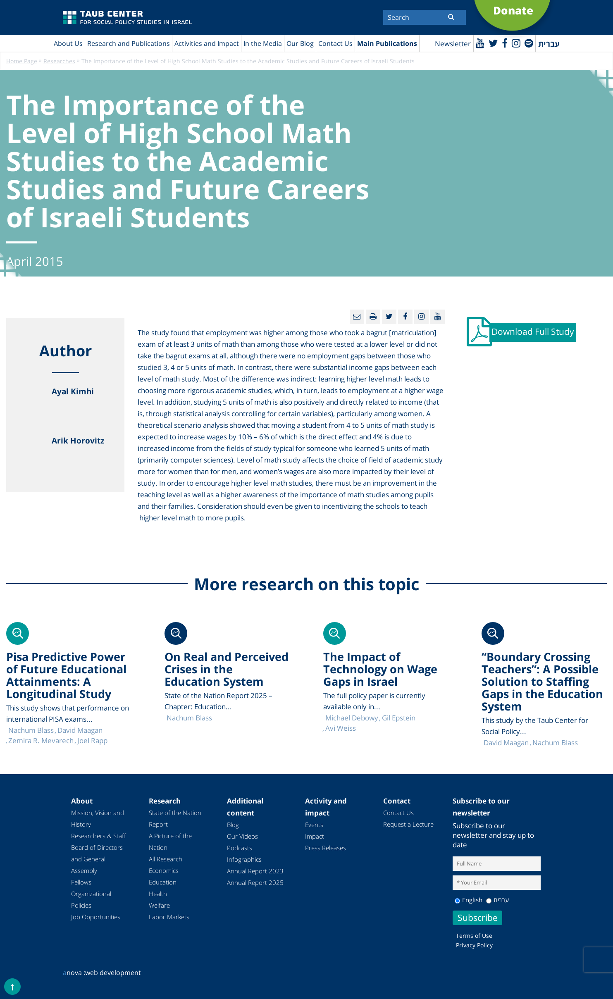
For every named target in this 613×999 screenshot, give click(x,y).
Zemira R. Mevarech (41, 740)
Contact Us (335, 43)
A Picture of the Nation (170, 841)
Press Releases (325, 848)
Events (314, 824)
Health (158, 893)
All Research (165, 859)
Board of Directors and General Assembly (97, 859)
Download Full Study (532, 331)
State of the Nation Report (175, 818)
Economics (164, 870)
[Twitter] (493, 43)
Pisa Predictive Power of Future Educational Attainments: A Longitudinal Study (66, 675)
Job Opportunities (95, 917)
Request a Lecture (408, 824)
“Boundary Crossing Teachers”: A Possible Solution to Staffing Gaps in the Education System (542, 681)
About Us (68, 43)
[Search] (424, 17)
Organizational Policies (91, 899)
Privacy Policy (474, 945)
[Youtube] (480, 43)
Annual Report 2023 (255, 871)
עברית (497, 900)
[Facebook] (505, 43)
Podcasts (239, 848)
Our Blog (300, 43)
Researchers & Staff (98, 836)
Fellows (81, 882)
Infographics (244, 859)
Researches (59, 61)
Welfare (159, 905)
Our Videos (242, 836)
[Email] (357, 317)
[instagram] (516, 43)
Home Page (21, 61)
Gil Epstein (398, 717)
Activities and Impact (206, 43)
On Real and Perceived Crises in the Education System (227, 669)
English (468, 900)
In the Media (262, 43)
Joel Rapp (92, 740)
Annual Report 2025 (255, 882)
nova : (74, 972)
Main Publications (387, 43)
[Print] (373, 317)
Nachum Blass (555, 742)
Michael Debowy (351, 717)
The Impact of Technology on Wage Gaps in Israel (380, 669)
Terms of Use (474, 935)
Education (163, 882)
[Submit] (451, 16)
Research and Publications (128, 43)
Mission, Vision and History (97, 818)
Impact (314, 836)
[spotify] (529, 43)
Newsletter (453, 43)
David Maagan (506, 742)
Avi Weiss (340, 728)
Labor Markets (169, 917)
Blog (233, 824)
